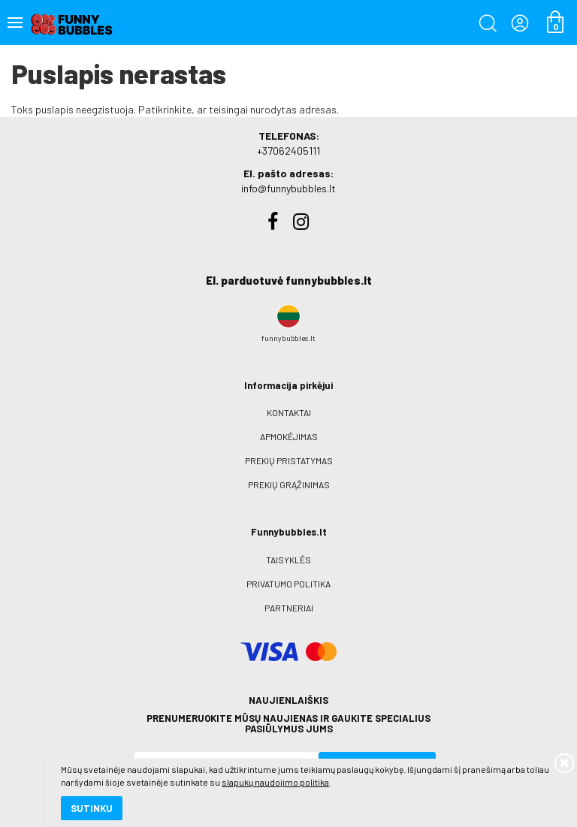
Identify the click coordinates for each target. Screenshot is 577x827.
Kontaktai (289, 412)
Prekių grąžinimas (289, 484)
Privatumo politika (288, 583)
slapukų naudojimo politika (180, 763)
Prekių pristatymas (289, 460)
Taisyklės (288, 559)
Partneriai (288, 607)
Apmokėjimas (289, 436)
